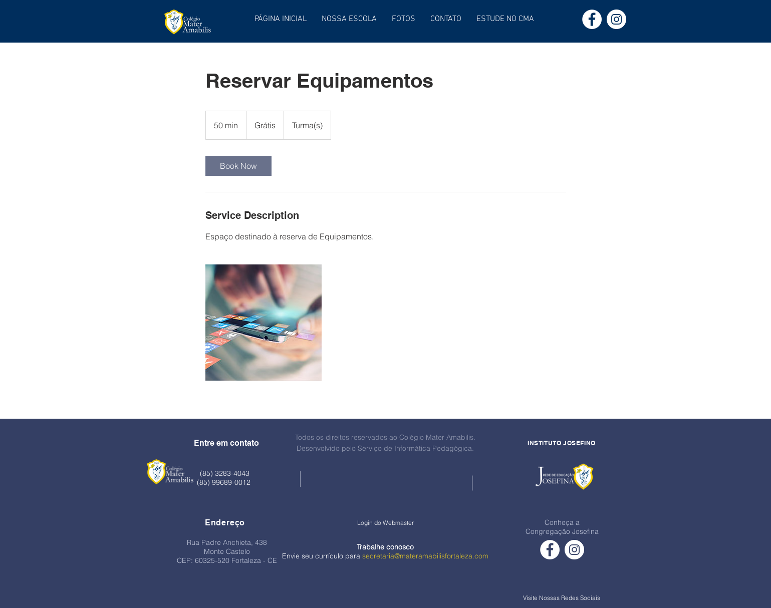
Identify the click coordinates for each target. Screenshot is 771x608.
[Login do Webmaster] (385, 523)
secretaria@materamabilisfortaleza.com (425, 555)
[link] (238, 166)
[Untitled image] (263, 322)
